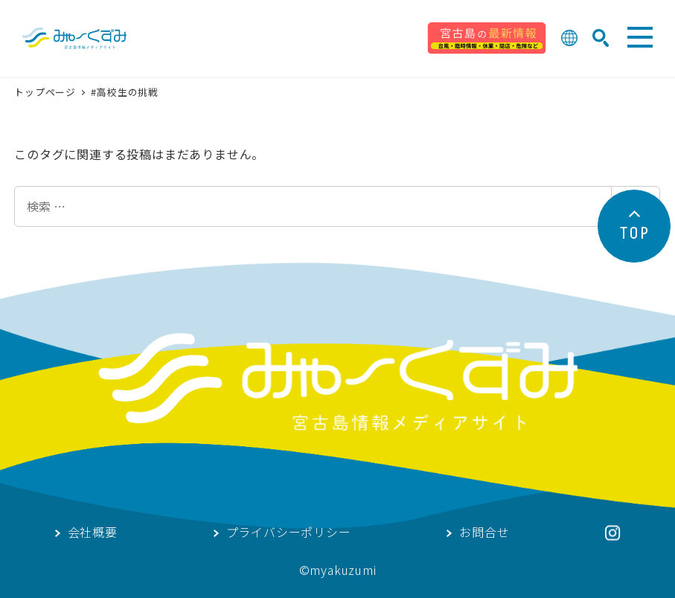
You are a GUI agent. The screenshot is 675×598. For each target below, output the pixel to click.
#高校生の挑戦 (125, 92)
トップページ (46, 92)
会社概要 (93, 533)
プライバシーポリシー (288, 533)
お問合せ (484, 533)
